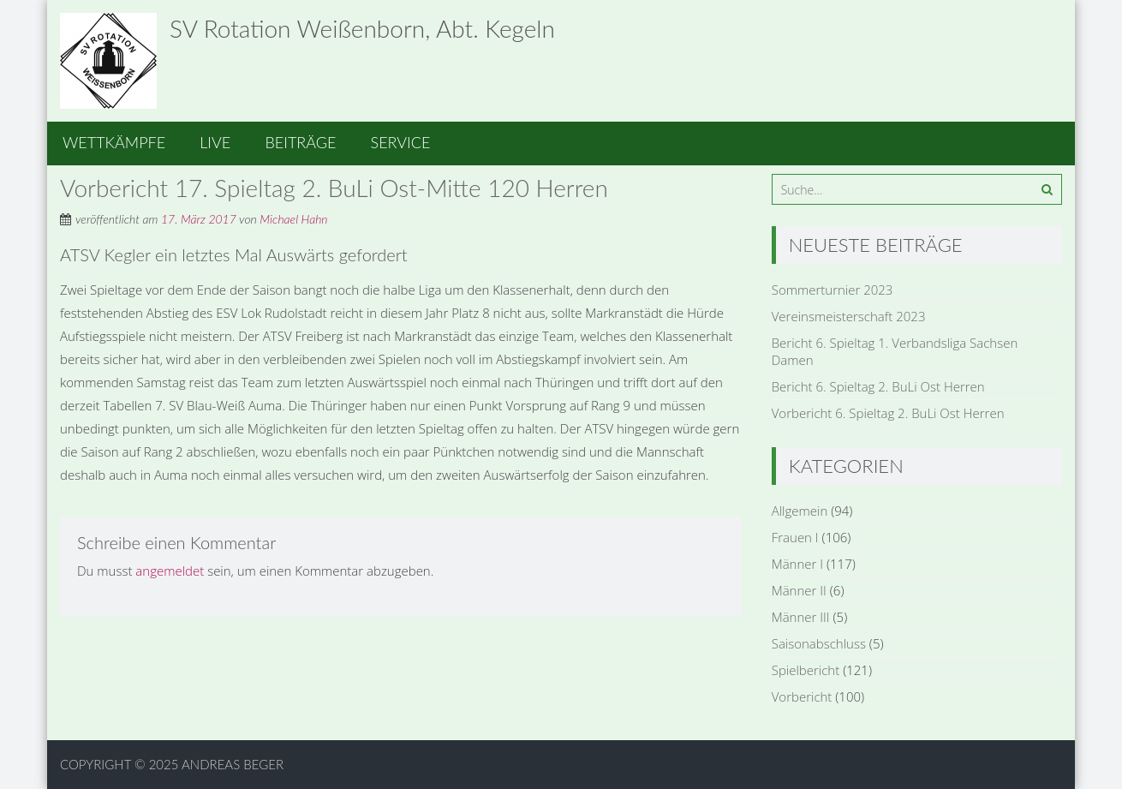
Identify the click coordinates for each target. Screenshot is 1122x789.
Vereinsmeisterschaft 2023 (849, 316)
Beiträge (300, 142)
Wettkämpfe (114, 142)
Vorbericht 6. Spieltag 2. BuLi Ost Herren (888, 412)
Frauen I (795, 537)
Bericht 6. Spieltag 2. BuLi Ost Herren (878, 386)
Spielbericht (806, 669)
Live (215, 142)
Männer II (799, 590)
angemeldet (169, 570)
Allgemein (800, 510)
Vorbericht (802, 696)
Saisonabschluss (819, 643)
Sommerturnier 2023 (832, 289)
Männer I (797, 563)
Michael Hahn (293, 219)
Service (401, 142)
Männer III (801, 616)
